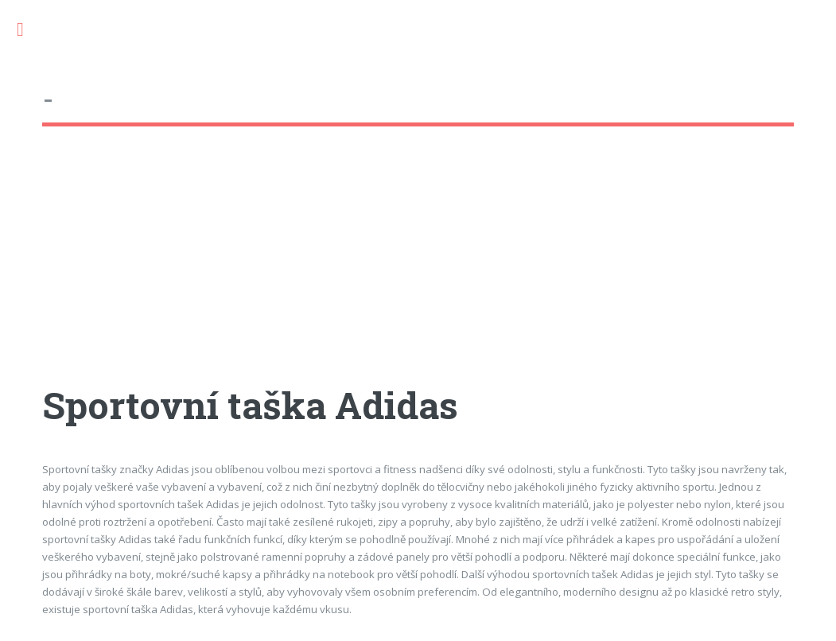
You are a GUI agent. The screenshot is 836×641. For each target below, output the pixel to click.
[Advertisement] (417, 269)
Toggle (28, 30)
